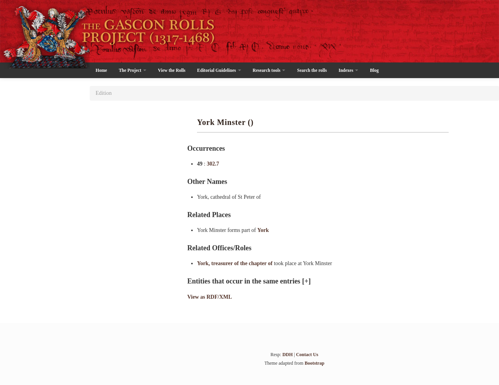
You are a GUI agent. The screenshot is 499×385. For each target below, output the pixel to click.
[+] (306, 281)
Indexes (349, 70)
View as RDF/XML (209, 297)
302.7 (213, 164)
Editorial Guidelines (219, 70)
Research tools (269, 70)
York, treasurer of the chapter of (235, 263)
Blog (374, 70)
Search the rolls (312, 70)
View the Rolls (171, 70)
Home (101, 70)
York (263, 230)
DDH (287, 354)
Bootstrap (315, 363)
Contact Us (307, 354)
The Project (132, 70)
